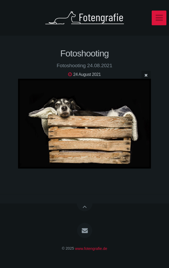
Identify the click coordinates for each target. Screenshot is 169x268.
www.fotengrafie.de (91, 248)
